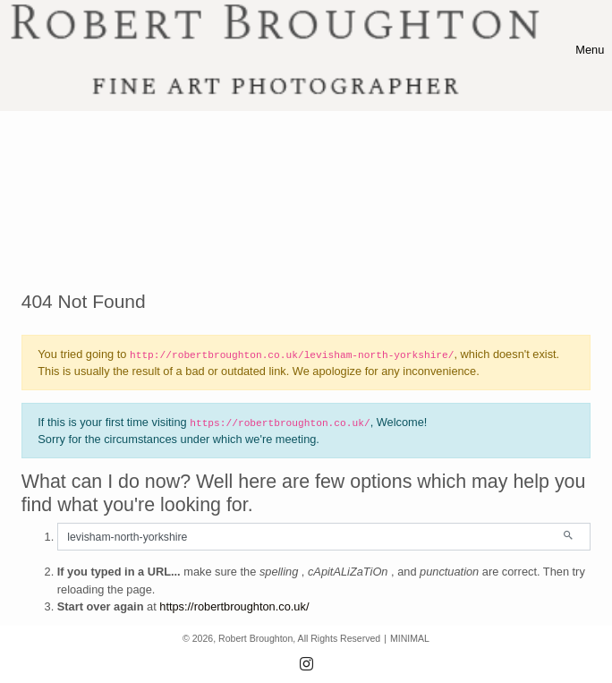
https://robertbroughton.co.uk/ (234, 606)
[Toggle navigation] (589, 49)
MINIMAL (409, 638)
